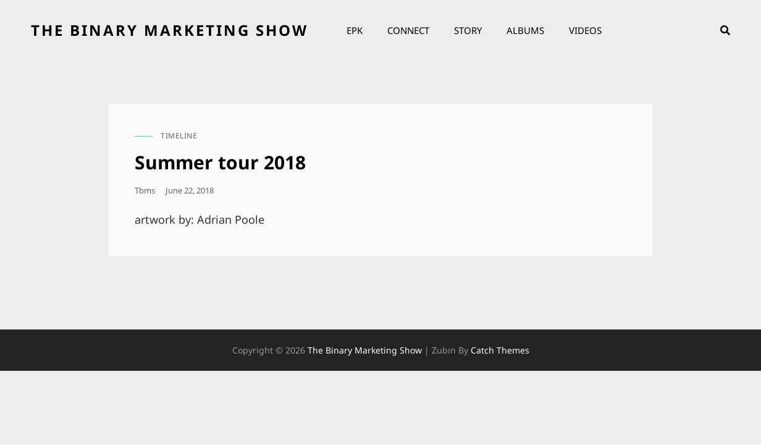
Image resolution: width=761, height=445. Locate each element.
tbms (145, 190)
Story (468, 30)
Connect (408, 30)
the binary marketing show (169, 30)
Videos (585, 30)
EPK (355, 30)
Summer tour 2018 (220, 162)
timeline (179, 135)
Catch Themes (500, 350)
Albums (525, 30)
